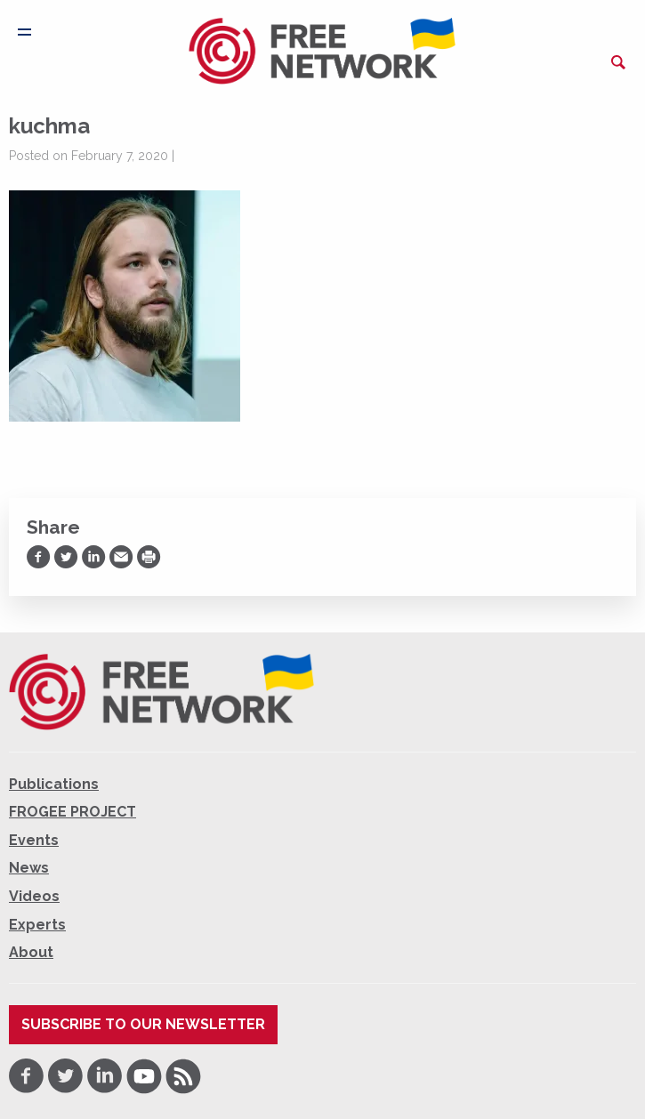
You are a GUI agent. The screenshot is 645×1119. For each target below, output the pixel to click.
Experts (37, 924)
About (31, 952)
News (29, 867)
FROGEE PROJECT (72, 811)
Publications (54, 784)
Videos (34, 896)
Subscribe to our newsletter (143, 1024)
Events (34, 840)
